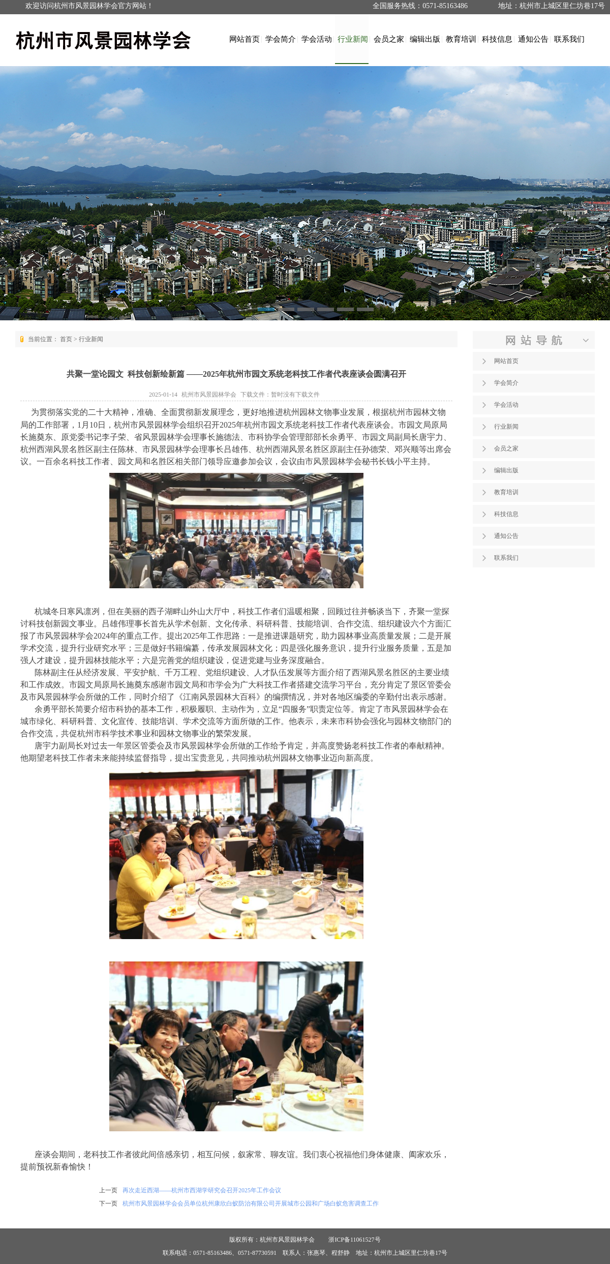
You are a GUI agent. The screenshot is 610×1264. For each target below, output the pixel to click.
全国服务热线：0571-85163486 (420, 6)
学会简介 (280, 39)
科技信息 (497, 39)
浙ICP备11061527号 (354, 1239)
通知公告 (533, 39)
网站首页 (244, 39)
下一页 (108, 1203)
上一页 (108, 1190)
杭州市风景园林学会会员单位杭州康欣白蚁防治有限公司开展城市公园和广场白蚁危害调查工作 (251, 1203)
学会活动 (316, 39)
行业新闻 (353, 39)
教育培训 (461, 39)
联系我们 (569, 39)
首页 (66, 339)
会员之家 (389, 39)
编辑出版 (425, 39)
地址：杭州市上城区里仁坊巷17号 (551, 6)
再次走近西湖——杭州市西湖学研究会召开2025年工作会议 (202, 1190)
